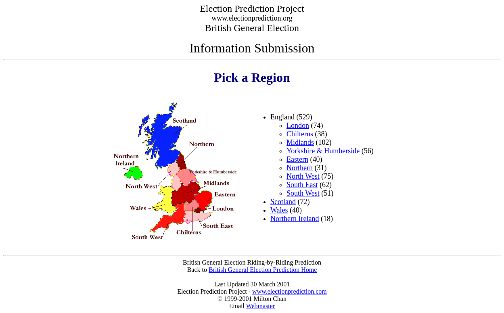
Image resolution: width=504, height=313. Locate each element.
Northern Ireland (294, 219)
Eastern (297, 159)
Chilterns (300, 134)
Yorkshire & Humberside (323, 151)
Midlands (300, 142)
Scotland (283, 202)
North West (303, 176)
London (298, 125)
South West (303, 193)
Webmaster (260, 306)
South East (302, 185)
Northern (300, 168)
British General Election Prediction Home (263, 269)
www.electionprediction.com (289, 291)
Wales (279, 210)
